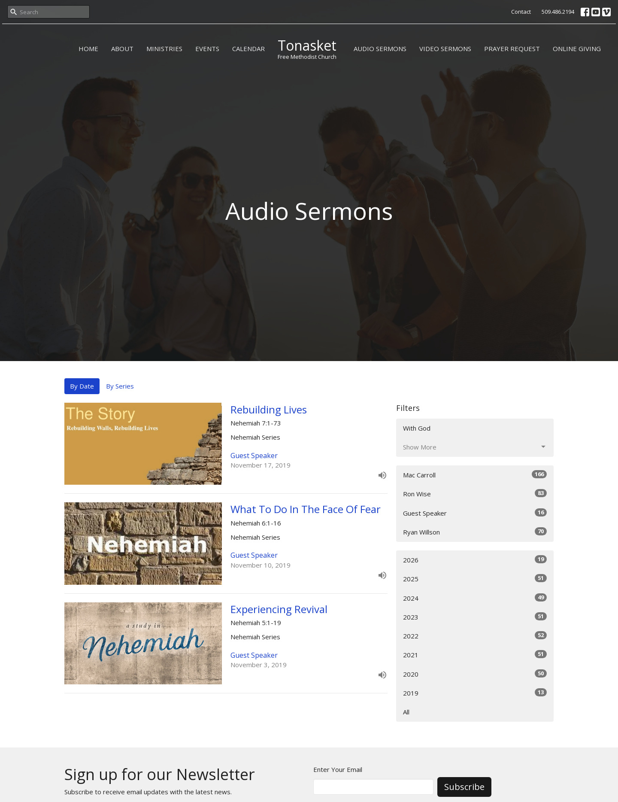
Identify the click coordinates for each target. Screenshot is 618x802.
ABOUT (122, 48)
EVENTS (207, 48)
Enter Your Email (337, 769)
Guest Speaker (475, 512)
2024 (475, 597)
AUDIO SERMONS (380, 48)
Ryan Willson (475, 531)
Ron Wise (475, 493)
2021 (475, 654)
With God (416, 428)
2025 (475, 578)
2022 (475, 635)
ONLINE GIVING (577, 48)
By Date (82, 386)
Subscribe (464, 787)
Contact (521, 11)
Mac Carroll (475, 474)
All (406, 712)
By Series (120, 386)
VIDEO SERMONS (445, 48)
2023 (475, 616)
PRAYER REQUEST (512, 48)
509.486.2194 (558, 11)
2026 (475, 559)
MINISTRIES (164, 48)
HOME (88, 48)
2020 (475, 673)
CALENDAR (248, 48)
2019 (475, 692)
